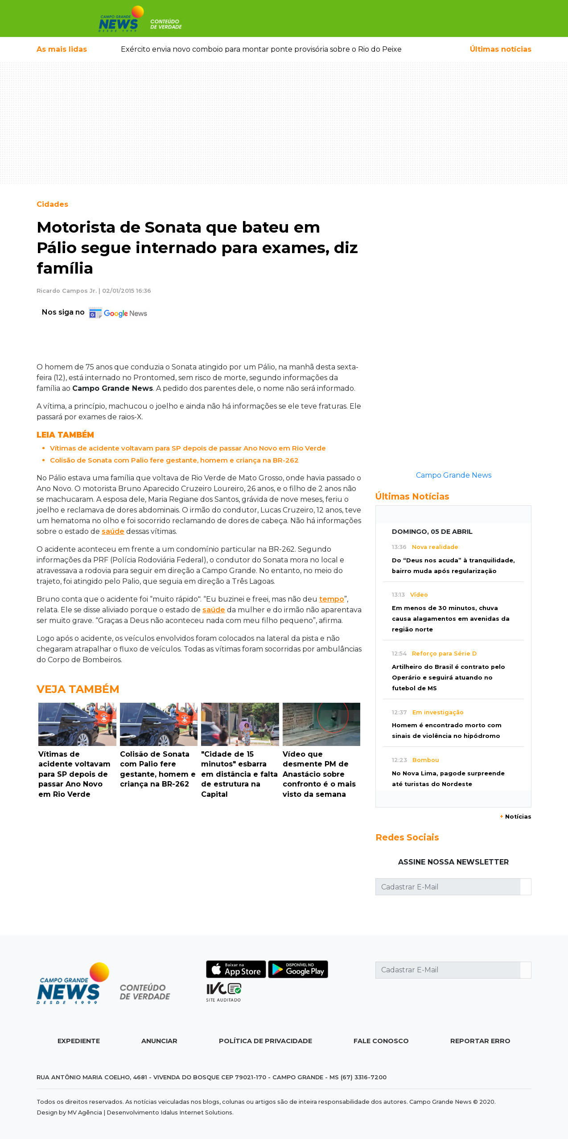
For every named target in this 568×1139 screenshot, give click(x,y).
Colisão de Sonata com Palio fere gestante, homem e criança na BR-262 (174, 460)
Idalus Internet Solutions (196, 1112)
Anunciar (159, 1041)
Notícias (515, 816)
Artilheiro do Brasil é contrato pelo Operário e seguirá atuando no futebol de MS (448, 678)
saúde (113, 531)
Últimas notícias (500, 49)
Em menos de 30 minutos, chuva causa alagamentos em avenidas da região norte (451, 619)
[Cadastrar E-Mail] (448, 886)
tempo (331, 599)
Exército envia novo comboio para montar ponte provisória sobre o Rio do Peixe (261, 49)
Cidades (52, 204)
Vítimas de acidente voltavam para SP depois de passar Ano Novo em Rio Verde (188, 448)
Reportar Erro (480, 1041)
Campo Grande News (453, 475)
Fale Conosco (381, 1041)
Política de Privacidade (265, 1041)
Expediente (79, 1041)
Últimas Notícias (412, 496)
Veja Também (78, 689)
